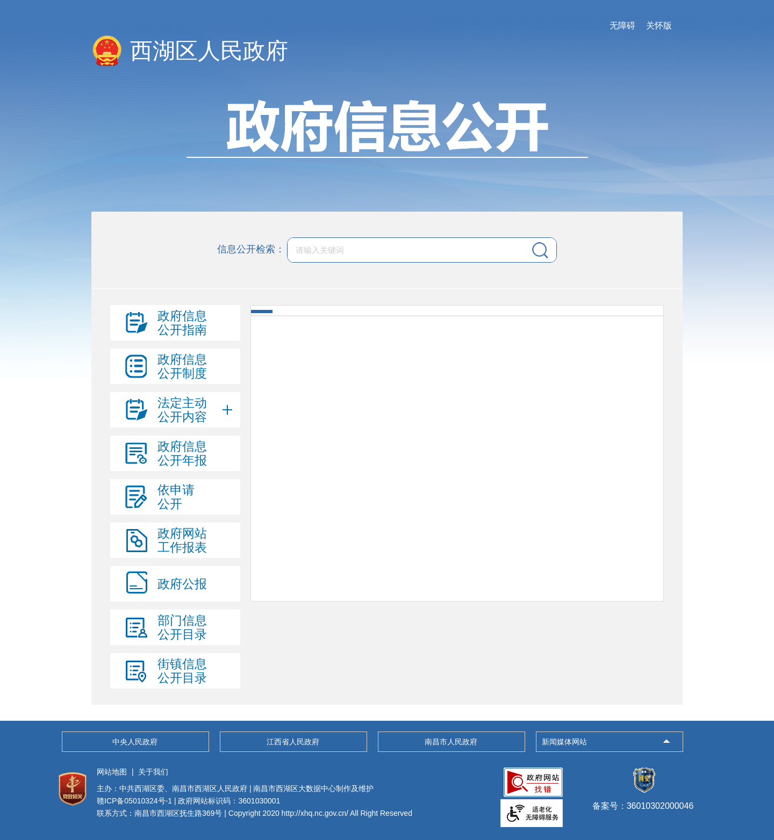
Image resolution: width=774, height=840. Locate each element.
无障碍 (622, 25)
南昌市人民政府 (451, 741)
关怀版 (659, 25)
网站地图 (112, 771)
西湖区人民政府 (209, 50)
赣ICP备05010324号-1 (134, 800)
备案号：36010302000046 (643, 800)
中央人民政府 (134, 741)
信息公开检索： (251, 249)
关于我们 (153, 771)
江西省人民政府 (293, 741)
